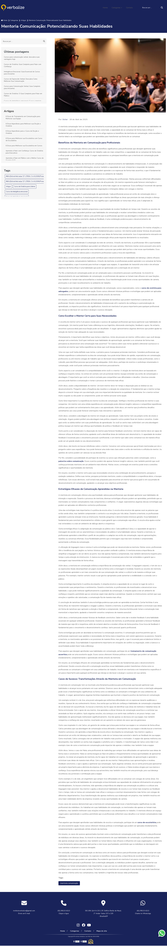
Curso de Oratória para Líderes (24, 186)
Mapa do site (101, 931)
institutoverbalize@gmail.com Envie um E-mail (24, 912)
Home (105, 7)
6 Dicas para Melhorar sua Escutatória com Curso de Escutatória (24, 139)
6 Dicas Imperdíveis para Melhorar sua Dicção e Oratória (23, 125)
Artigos (9, 111)
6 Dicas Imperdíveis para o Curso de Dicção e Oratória (22, 132)
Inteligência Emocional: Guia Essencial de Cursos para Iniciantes (22, 73)
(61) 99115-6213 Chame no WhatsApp (143, 912)
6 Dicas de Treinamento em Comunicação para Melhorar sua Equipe (23, 117)
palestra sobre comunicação (71, 461)
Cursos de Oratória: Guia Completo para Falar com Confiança (22, 65)
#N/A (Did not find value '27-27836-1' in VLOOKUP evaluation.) (27, 176)
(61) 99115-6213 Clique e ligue (64, 912)
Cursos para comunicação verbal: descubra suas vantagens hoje (22, 58)
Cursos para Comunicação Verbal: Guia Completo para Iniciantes (22, 87)
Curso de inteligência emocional (17, 192)
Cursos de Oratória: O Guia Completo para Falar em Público (23, 94)
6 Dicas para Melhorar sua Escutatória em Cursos (24, 146)
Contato (129, 7)
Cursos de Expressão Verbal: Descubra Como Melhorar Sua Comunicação (20, 80)
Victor (65, 119)
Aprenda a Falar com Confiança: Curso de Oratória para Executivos (24, 152)
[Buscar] (162, 7)
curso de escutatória (146, 822)
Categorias (116, 7)
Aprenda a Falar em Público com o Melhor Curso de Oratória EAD (25, 159)
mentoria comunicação (69, 883)
